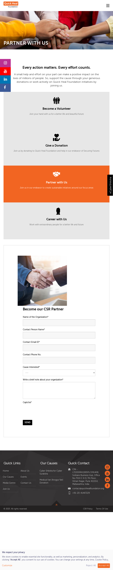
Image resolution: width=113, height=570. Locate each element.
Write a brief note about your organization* (43, 380)
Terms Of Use (102, 509)
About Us (25, 471)
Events (24, 477)
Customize (7, 565)
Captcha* (27, 402)
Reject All (91, 565)
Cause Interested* (31, 367)
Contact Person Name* (34, 329)
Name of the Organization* (35, 317)
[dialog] (56, 560)
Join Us (6, 489)
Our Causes (8, 477)
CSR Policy (87, 509)
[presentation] (45, 412)
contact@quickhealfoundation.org (88, 488)
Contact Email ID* (31, 342)
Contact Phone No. (32, 355)
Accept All (104, 565)
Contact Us (26, 483)
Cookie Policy (101, 560)
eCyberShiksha (110, 185)
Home (6, 471)
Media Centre (9, 483)
